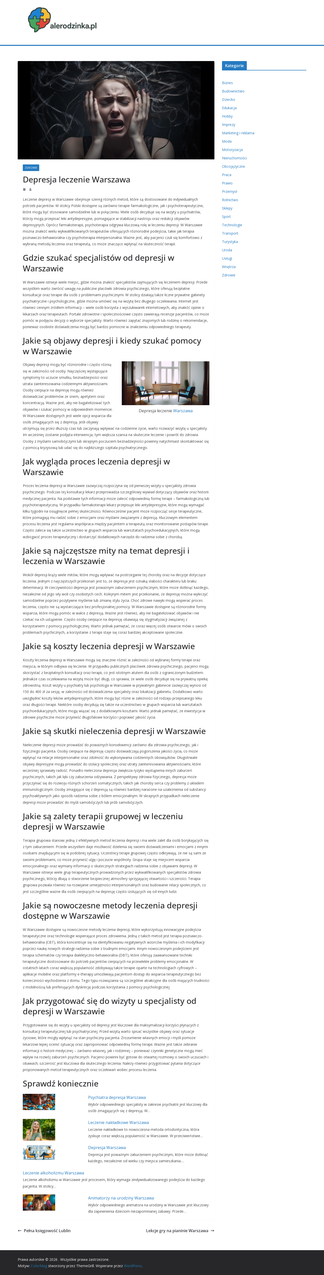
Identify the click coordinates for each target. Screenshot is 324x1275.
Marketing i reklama (238, 132)
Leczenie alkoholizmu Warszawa (53, 1173)
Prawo (227, 183)
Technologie (232, 224)
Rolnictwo (230, 199)
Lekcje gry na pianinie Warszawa (180, 1230)
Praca (226, 174)
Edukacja (229, 107)
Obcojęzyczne (233, 166)
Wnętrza (229, 266)
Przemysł (229, 191)
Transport (230, 233)
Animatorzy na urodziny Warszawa (121, 1198)
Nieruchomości (234, 158)
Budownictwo (233, 91)
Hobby (227, 116)
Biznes (227, 82)
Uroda (227, 250)
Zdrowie (31, 168)
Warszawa (183, 411)
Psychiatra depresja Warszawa (117, 1097)
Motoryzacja (232, 149)
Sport (226, 216)
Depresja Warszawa (107, 1147)
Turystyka (230, 241)
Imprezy (228, 124)
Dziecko (228, 99)
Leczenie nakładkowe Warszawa (118, 1122)
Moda (227, 141)
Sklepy (227, 208)
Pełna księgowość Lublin (44, 1230)
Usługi (227, 258)
